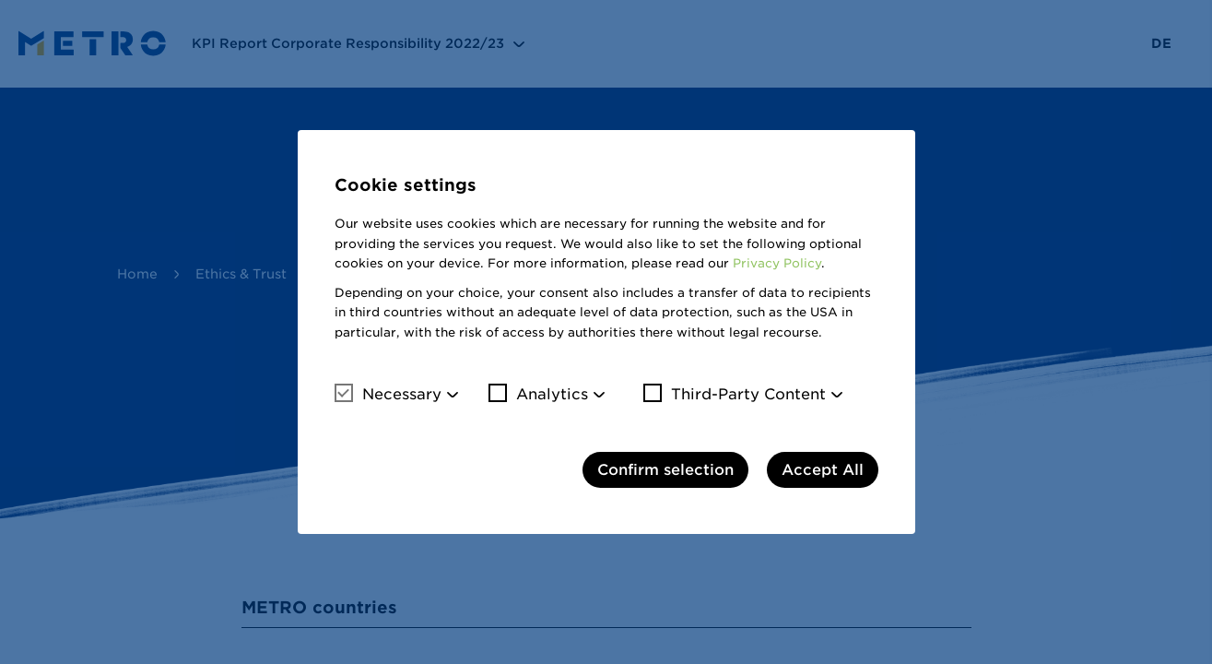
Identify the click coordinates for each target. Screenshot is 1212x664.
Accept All (823, 470)
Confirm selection (665, 470)
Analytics (538, 394)
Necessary (388, 394)
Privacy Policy (777, 263)
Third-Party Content (734, 394)
